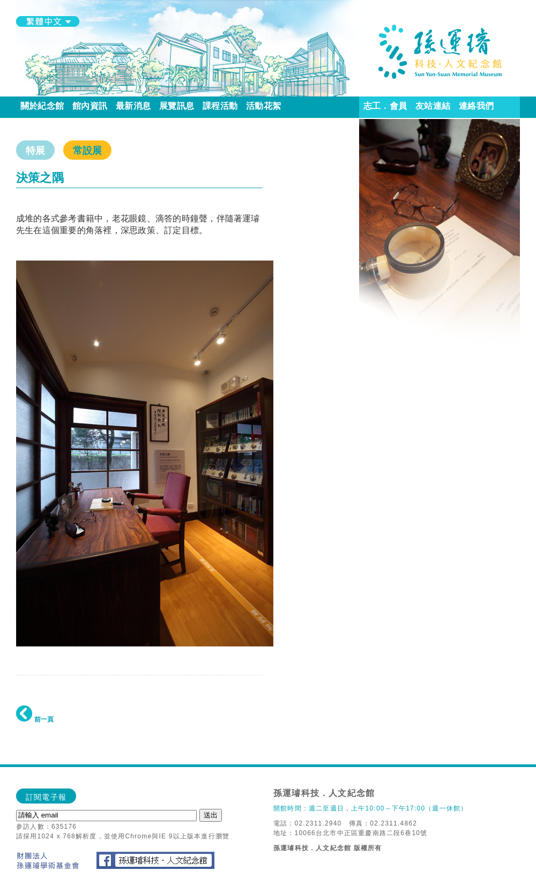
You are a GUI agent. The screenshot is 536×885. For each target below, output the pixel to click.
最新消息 (133, 105)
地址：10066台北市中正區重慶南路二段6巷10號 (350, 833)
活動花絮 (263, 105)
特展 (35, 150)
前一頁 (35, 719)
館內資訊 (89, 105)
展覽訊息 (176, 105)
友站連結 (432, 105)
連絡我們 (476, 105)
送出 (211, 815)
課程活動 (220, 105)
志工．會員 (385, 105)
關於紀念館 (42, 105)
